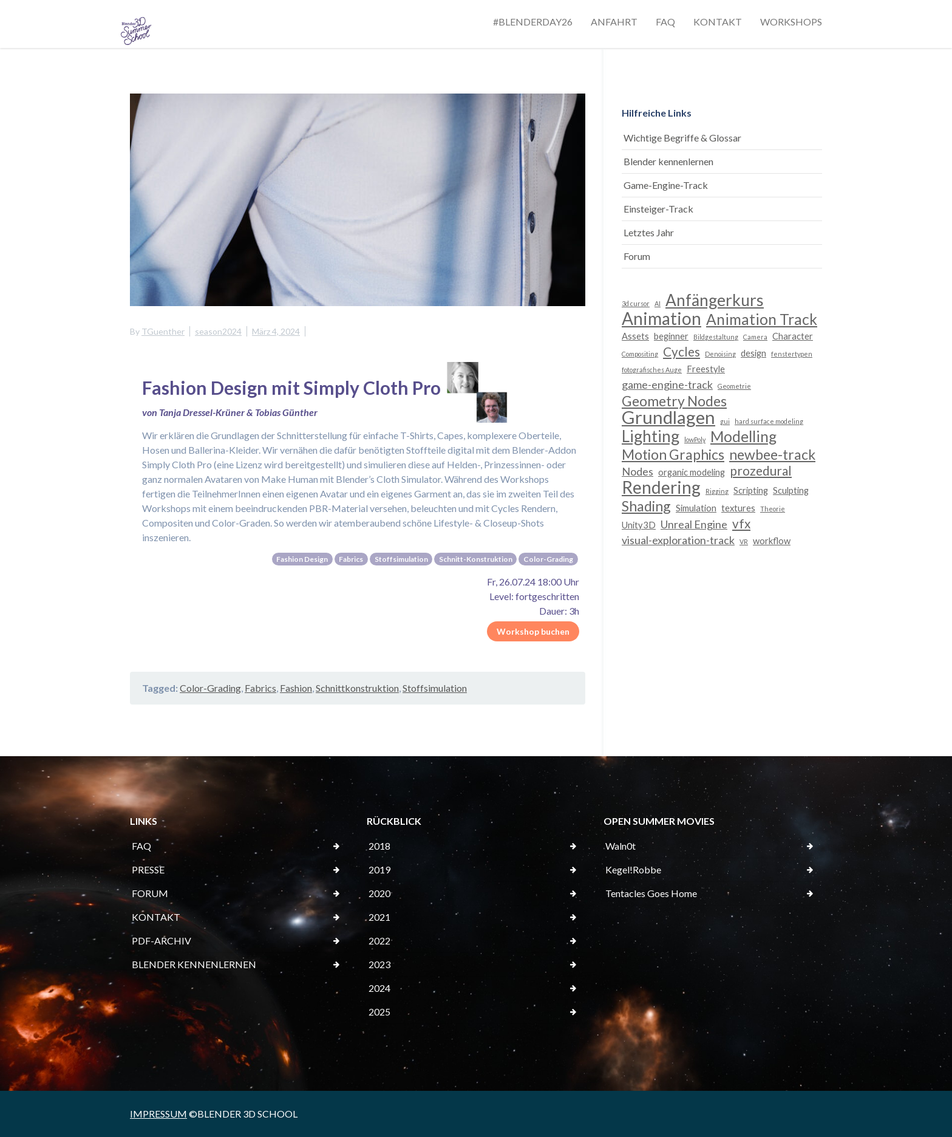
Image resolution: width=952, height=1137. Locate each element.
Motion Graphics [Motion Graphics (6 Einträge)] (673, 454)
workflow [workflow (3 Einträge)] (771, 541)
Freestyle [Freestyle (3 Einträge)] (706, 369)
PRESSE (148, 869)
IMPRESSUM (158, 1113)
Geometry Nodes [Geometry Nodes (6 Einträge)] (674, 401)
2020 (379, 893)
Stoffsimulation (435, 688)
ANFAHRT (614, 21)
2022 (379, 940)
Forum (637, 256)
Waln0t (620, 846)
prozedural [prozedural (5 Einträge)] (761, 470)
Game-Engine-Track (666, 185)
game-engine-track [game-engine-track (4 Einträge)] (667, 384)
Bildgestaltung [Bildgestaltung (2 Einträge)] (715, 337)
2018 (379, 846)
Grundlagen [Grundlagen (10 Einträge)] (668, 417)
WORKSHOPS (791, 21)
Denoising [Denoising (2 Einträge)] (720, 354)
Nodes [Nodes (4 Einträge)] (637, 471)
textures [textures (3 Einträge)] (738, 508)
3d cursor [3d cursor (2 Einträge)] (636, 303)
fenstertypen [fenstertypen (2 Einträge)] (791, 354)
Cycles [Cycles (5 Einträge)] (681, 351)
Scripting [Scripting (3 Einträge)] (750, 490)
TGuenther (163, 331)
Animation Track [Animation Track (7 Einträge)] (761, 319)
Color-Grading (210, 688)
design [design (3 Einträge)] (753, 353)
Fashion (296, 688)
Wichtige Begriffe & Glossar (682, 137)
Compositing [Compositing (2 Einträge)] (640, 354)
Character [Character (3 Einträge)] (792, 336)
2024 (379, 988)
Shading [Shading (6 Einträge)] (646, 506)
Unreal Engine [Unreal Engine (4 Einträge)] (694, 524)
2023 (379, 964)
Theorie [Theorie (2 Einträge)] (772, 509)
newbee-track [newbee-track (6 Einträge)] (772, 454)
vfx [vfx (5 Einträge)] (741, 523)
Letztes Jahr (649, 232)
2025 (379, 1011)
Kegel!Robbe (633, 869)
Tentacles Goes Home (651, 893)
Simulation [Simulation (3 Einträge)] (696, 508)
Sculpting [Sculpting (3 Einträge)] (791, 490)
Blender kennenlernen (668, 161)
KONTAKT (717, 21)
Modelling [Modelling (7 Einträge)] (743, 436)
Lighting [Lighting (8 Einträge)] (650, 436)
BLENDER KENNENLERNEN (194, 964)
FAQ (665, 21)
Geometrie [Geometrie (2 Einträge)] (734, 386)
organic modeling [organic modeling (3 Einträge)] (691, 472)
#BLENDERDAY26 (533, 21)
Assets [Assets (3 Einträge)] (635, 336)
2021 (379, 917)
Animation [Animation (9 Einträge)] (661, 318)
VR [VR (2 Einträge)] (743, 541)
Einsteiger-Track (658, 208)
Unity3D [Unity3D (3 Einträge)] (639, 525)
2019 (379, 869)
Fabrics (260, 688)
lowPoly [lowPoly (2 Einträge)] (695, 439)
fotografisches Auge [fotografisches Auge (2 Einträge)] (652, 370)
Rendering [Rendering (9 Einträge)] (661, 487)
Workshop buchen (533, 631)
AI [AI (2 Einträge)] (657, 303)
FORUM (150, 893)
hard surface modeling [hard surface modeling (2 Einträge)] (769, 421)
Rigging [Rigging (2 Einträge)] (717, 491)
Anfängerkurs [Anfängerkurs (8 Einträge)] (714, 300)
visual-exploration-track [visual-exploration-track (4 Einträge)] (678, 540)
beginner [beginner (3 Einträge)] (671, 336)
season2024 (218, 331)
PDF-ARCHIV (161, 940)
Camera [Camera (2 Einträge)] (755, 337)
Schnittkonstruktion (357, 688)
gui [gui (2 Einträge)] (725, 421)
